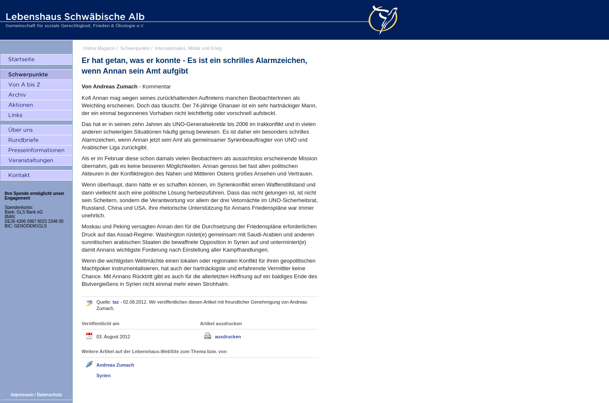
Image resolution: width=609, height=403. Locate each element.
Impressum (22, 394)
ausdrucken (228, 336)
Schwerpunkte (135, 48)
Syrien (103, 375)
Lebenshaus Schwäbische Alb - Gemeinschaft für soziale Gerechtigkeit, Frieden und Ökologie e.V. (74, 20)
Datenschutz (49, 394)
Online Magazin (99, 48)
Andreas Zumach (115, 364)
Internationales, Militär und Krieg (188, 48)
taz (116, 301)
